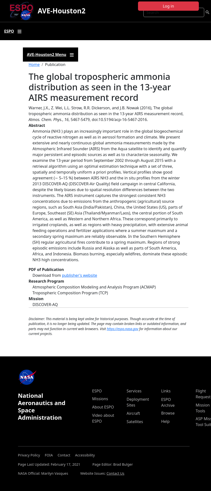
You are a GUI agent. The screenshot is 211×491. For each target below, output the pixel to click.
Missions (100, 398)
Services (134, 391)
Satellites (135, 421)
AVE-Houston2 (61, 10)
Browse (167, 413)
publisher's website (79, 275)
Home (34, 64)
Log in (168, 6)
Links (166, 391)
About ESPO (103, 407)
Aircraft (133, 413)
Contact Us (115, 473)
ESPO (97, 391)
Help (165, 421)
